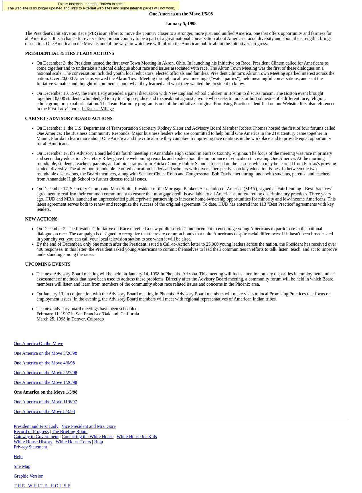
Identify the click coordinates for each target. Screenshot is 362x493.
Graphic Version (28, 476)
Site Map (22, 466)
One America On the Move (38, 343)
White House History (33, 441)
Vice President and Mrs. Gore (89, 426)
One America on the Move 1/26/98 (45, 382)
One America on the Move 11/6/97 (45, 401)
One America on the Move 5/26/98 (45, 353)
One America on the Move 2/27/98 (45, 372)
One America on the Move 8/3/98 (44, 411)
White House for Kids (137, 436)
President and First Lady (36, 426)
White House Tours (73, 441)
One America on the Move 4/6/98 (44, 362)
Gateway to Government (36, 436)
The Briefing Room (70, 431)
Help (98, 441)
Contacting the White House (87, 436)
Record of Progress (31, 431)
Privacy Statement (30, 446)
